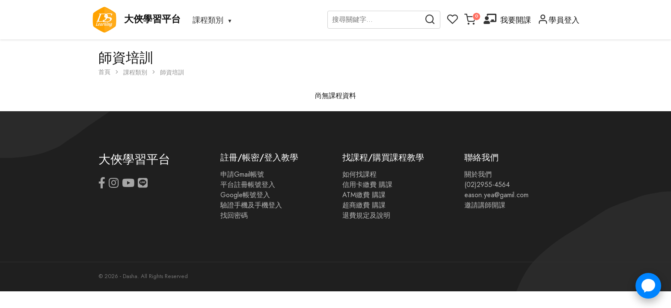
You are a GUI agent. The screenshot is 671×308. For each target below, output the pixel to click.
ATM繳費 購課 (364, 195)
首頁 (104, 72)
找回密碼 (234, 215)
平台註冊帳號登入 (247, 185)
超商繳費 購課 (364, 205)
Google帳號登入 (245, 195)
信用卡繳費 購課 (367, 185)
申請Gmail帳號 (242, 174)
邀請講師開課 (484, 205)
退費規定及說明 (366, 215)
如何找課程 (359, 174)
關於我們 (478, 174)
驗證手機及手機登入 (251, 205)
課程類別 (208, 20)
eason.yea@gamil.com (496, 195)
